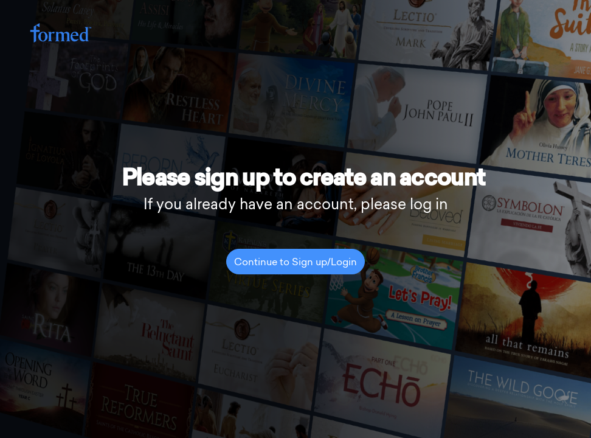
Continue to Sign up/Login (295, 263)
